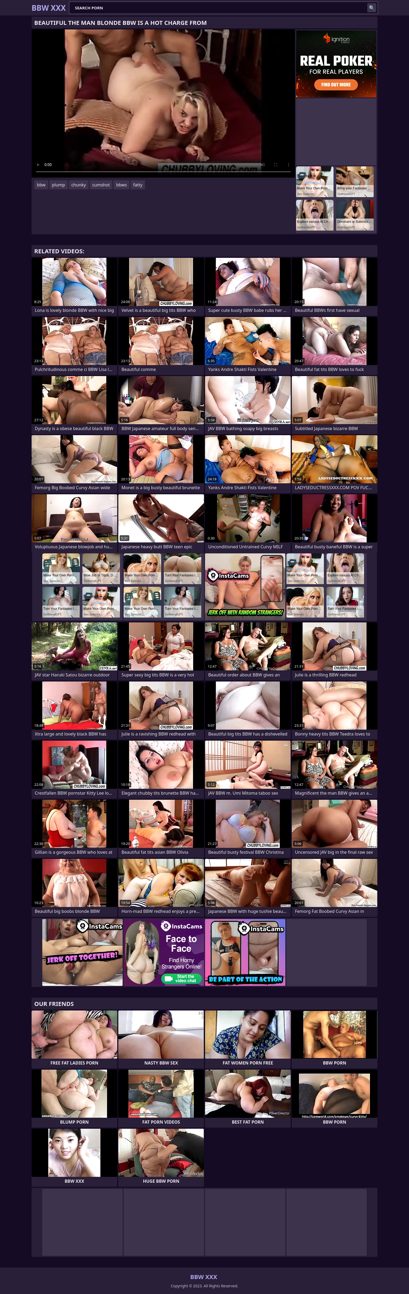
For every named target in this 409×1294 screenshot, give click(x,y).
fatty (137, 185)
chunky (78, 185)
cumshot (101, 185)
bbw (41, 185)
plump (58, 185)
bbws (121, 185)
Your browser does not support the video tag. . (163, 103)
